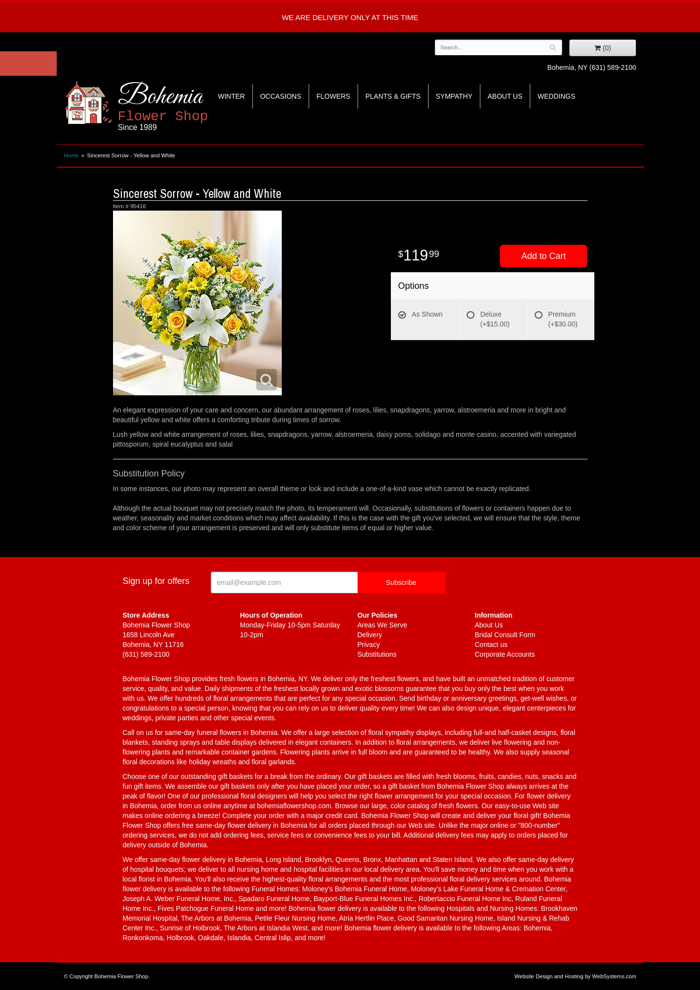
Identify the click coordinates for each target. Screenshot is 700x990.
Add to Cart (543, 256)
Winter (231, 96)
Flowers (333, 96)
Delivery (370, 635)
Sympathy (454, 96)
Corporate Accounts (505, 654)
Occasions (280, 96)
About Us (505, 96)
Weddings (556, 96)
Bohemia (187, 106)
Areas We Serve (382, 625)
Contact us (491, 644)
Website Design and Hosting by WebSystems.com (575, 976)
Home (71, 155)
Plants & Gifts (393, 96)
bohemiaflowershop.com (294, 806)
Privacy (369, 644)
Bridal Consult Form (505, 635)
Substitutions (377, 654)
